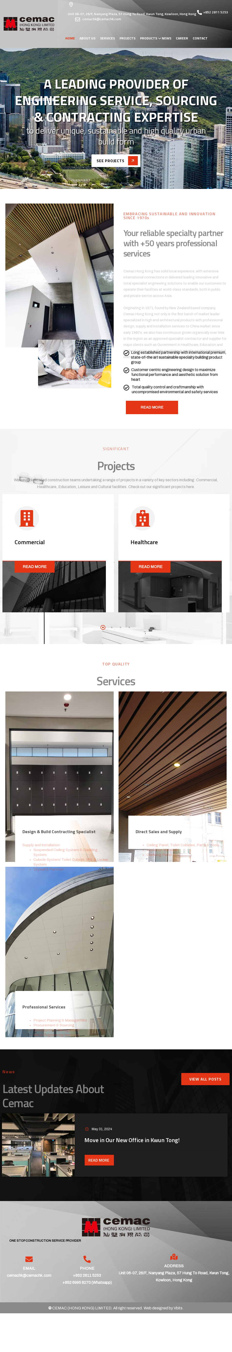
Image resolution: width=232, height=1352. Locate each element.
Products (148, 38)
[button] (103, 627)
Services (107, 38)
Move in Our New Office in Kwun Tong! (132, 1140)
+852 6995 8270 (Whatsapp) (87, 1282)
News (166, 38)
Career (182, 38)
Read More (35, 567)
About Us (87, 38)
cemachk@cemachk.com (29, 1275)
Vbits (178, 1308)
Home (70, 38)
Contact (200, 38)
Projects (127, 38)
